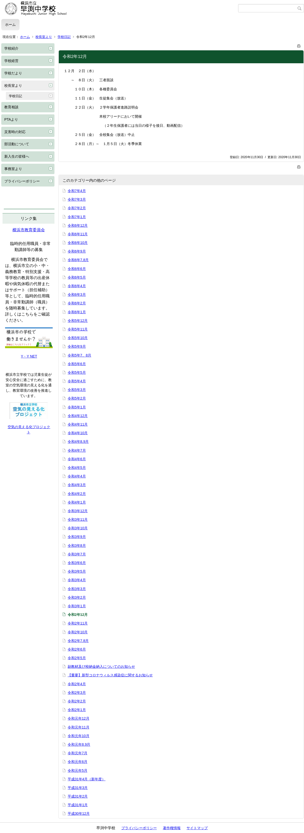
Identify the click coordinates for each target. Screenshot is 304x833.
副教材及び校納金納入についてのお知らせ (101, 666)
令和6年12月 (78, 225)
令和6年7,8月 (78, 260)
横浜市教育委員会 (28, 230)
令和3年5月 (77, 571)
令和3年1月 (77, 606)
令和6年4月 (77, 286)
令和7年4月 (77, 191)
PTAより (11, 119)
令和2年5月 (77, 658)
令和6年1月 (77, 312)
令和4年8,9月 (78, 442)
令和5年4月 (77, 381)
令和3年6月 (77, 563)
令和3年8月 (77, 546)
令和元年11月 (78, 727)
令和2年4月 (77, 684)
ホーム (10, 25)
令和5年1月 (77, 407)
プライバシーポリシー (22, 181)
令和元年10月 (78, 736)
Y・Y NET (29, 356)
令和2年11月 (78, 623)
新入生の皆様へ (16, 156)
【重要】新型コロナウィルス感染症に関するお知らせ (110, 675)
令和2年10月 (78, 632)
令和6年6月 (77, 269)
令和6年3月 (77, 295)
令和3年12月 (78, 511)
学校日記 (64, 37)
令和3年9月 (77, 537)
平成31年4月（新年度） (86, 779)
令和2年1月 (77, 710)
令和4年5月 (77, 468)
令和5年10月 (78, 338)
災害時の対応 (15, 132)
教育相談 (11, 107)
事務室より (13, 169)
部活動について (16, 144)
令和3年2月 (77, 597)
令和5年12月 (78, 321)
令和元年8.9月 (79, 744)
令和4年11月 (78, 424)
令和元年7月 (77, 753)
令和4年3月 (77, 485)
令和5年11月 (78, 329)
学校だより (13, 73)
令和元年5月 (77, 770)
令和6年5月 (77, 277)
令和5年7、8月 (79, 355)
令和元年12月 (78, 718)
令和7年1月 (77, 217)
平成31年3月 (78, 788)
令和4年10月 (78, 433)
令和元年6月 (77, 762)
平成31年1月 (78, 805)
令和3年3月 (77, 589)
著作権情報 (172, 828)
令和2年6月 (77, 649)
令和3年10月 (78, 528)
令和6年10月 (78, 243)
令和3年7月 (77, 554)
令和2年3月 (77, 693)
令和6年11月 (78, 234)
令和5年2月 (77, 398)
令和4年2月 (77, 494)
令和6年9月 (77, 251)
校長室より (43, 37)
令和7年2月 (77, 208)
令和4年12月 (78, 416)
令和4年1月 (77, 502)
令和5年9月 (77, 346)
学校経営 (11, 61)
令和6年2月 (77, 303)
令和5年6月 (77, 364)
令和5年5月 (77, 372)
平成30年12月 (79, 813)
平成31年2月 (78, 796)
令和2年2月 (77, 701)
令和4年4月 (77, 476)
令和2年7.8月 (78, 641)
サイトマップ (197, 828)
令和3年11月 (78, 519)
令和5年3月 (77, 390)
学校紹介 (11, 48)
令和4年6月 (77, 459)
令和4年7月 (77, 450)
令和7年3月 (77, 199)
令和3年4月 (77, 580)
